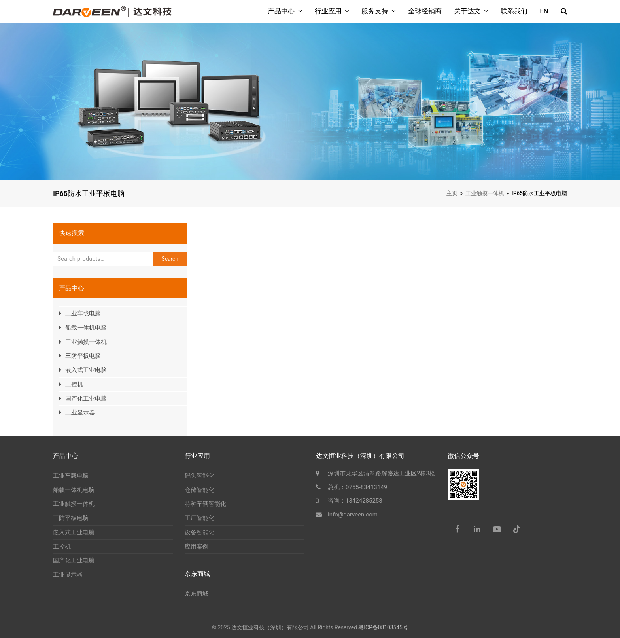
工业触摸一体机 (86, 342)
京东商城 (196, 593)
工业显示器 (80, 412)
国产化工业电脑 (86, 398)
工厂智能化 (199, 518)
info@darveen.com (353, 514)
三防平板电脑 (83, 355)
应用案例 (196, 546)
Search (170, 259)
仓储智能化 (199, 490)
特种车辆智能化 (205, 503)
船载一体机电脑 (86, 327)
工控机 (74, 384)
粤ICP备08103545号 (383, 627)
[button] (564, 11)
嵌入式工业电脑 (86, 370)
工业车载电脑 (83, 313)
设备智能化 (199, 532)
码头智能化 (199, 475)
